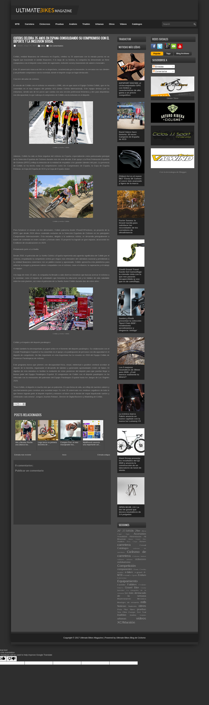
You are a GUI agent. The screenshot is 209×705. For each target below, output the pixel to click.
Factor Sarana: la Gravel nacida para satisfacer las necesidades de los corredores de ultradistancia (128, 226)
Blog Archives (182, 53)
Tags (168, 53)
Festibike (142, 585)
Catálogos (137, 24)
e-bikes (129, 572)
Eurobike (121, 585)
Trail (144, 612)
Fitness (120, 588)
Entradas (158, 66)
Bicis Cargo (132, 542)
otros (43, 46)
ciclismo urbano (124, 559)
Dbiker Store (172, 98)
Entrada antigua (103, 455)
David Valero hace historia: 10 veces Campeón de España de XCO (129, 135)
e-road (127, 575)
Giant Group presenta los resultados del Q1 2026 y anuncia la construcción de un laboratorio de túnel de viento (130, 464)
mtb (143, 602)
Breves (143, 541)
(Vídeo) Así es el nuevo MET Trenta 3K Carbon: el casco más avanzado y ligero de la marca (130, 180)
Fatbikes (132, 584)
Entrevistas (122, 578)
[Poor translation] (12, 658)
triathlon (121, 615)
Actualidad (122, 536)
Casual (143, 545)
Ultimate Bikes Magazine (91, 638)
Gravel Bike (132, 587)
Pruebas (59, 24)
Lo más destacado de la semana (131, 594)
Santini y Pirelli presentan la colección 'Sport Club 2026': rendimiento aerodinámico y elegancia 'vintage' (130, 324)
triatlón (133, 615)
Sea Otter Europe (126, 612)
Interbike (120, 590)
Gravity (143, 588)
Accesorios (140, 534)
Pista (119, 609)
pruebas (141, 609)
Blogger (182, 172)
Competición (126, 566)
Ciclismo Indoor (139, 556)
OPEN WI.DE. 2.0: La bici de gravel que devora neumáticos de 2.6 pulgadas (130, 511)
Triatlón (86, 24)
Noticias (121, 606)
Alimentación (135, 536)
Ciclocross (44, 24)
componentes (124, 569)
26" (119, 531)
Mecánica (141, 599)
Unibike (143, 615)
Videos (123, 24)
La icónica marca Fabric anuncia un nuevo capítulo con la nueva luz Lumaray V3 (130, 417)
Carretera (29, 24)
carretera (124, 545)
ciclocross (140, 559)
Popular (157, 53)
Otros (112, 24)
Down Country (140, 569)
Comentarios (160, 71)
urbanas (121, 618)
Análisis (73, 24)
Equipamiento (127, 581)
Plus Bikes (129, 609)
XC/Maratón (126, 622)
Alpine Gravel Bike (137, 539)
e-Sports (133, 575)
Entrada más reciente (22, 455)
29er (137, 531)
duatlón (120, 572)
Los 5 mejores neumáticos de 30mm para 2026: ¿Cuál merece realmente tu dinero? (129, 372)
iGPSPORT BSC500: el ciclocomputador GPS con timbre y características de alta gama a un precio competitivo (130, 89)
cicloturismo (123, 562)
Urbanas (99, 24)
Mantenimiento (124, 599)
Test (139, 612)
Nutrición (132, 606)
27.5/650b (128, 531)
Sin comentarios (56, 46)
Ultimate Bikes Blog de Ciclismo (131, 638)
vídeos (141, 618)
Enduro (142, 575)
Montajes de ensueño (128, 602)
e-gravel (138, 572)
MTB (17, 24)
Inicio (64, 455)
